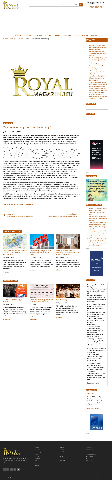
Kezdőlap (6, 39)
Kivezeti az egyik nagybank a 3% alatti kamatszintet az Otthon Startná (41, 252)
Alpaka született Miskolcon (97, 66)
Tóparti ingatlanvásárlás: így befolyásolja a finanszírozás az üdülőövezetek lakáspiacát (98, 84)
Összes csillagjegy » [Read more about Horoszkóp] (94, 408)
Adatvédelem (89, 456)
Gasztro (85, 36)
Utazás (62, 449)
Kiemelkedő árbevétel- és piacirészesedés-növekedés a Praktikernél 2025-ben (98, 96)
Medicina (67, 36)
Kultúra (48, 36)
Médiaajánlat (89, 447)
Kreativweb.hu (105, 478)
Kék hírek (62, 452)
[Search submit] (81, 4)
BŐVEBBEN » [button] (6, 272)
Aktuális (28, 36)
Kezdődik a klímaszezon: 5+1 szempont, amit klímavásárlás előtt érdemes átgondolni (68, 252)
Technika (58, 36)
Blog (87, 458)
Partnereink (89, 452)
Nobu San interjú (62, 300)
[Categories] (69, 4)
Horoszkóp (90, 393)
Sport (76, 36)
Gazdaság (38, 36)
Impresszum (89, 449)
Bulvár (94, 36)
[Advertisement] (56, 22)
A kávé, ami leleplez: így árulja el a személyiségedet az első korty (41, 300)
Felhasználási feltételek (92, 454)
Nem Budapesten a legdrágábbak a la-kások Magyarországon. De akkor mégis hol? (15, 252)
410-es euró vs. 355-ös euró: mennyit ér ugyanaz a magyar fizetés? (98, 218)
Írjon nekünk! (89, 460)
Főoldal (18, 36)
